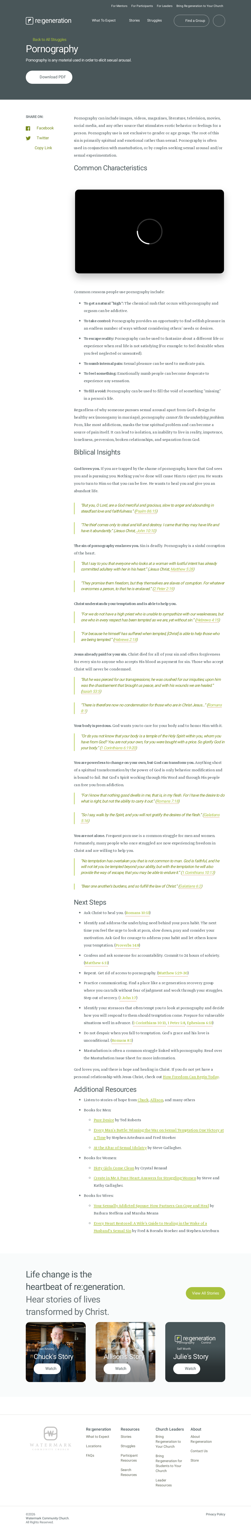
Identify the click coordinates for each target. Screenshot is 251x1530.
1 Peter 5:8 (176, 1023)
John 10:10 (145, 530)
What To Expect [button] (104, 20)
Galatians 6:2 (190, 886)
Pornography (116, 1336)
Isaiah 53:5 (91, 691)
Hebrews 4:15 (207, 620)
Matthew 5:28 (181, 569)
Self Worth (184, 1349)
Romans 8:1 (122, 1040)
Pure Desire (104, 1120)
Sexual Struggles (48, 1342)
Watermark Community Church (47, 1518)
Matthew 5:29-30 (173, 973)
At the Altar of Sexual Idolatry (120, 1148)
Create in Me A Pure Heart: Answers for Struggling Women (145, 1178)
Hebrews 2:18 (125, 639)
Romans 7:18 (167, 801)
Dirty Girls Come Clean (114, 1168)
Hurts (70, 1342)
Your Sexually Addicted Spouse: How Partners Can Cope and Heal (151, 1206)
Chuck (143, 1100)
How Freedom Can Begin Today (191, 1077)
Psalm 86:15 (145, 511)
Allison (156, 1100)
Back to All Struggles (46, 39)
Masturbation (116, 1342)
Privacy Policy (215, 1514)
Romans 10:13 (137, 913)
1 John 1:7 (128, 998)
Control (206, 1342)
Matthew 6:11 (96, 963)
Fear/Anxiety (46, 1349)
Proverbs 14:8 (127, 945)
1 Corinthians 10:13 (198, 872)
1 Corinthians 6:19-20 (118, 748)
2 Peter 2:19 (163, 588)
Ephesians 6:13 (199, 1023)
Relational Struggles (120, 1349)
